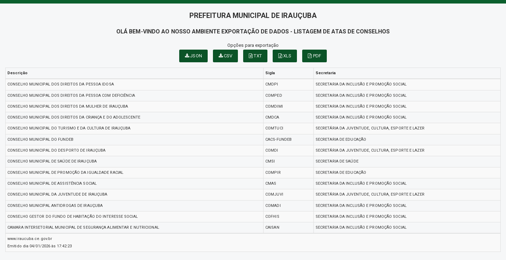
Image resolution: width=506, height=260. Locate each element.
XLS (285, 55)
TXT (255, 55)
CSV (226, 55)
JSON (193, 55)
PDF (314, 55)
